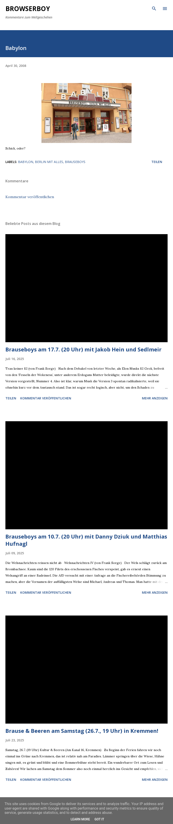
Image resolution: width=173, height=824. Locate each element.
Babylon (25, 162)
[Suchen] (154, 8)
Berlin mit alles (49, 162)
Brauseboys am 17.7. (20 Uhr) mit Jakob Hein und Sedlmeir (83, 349)
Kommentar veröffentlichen (29, 197)
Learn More (80, 819)
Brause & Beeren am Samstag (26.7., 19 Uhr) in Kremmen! (81, 730)
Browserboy (27, 8)
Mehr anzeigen (155, 398)
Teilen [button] (156, 162)
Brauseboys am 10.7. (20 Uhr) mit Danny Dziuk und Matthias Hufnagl (86, 540)
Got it (99, 819)
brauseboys (75, 162)
